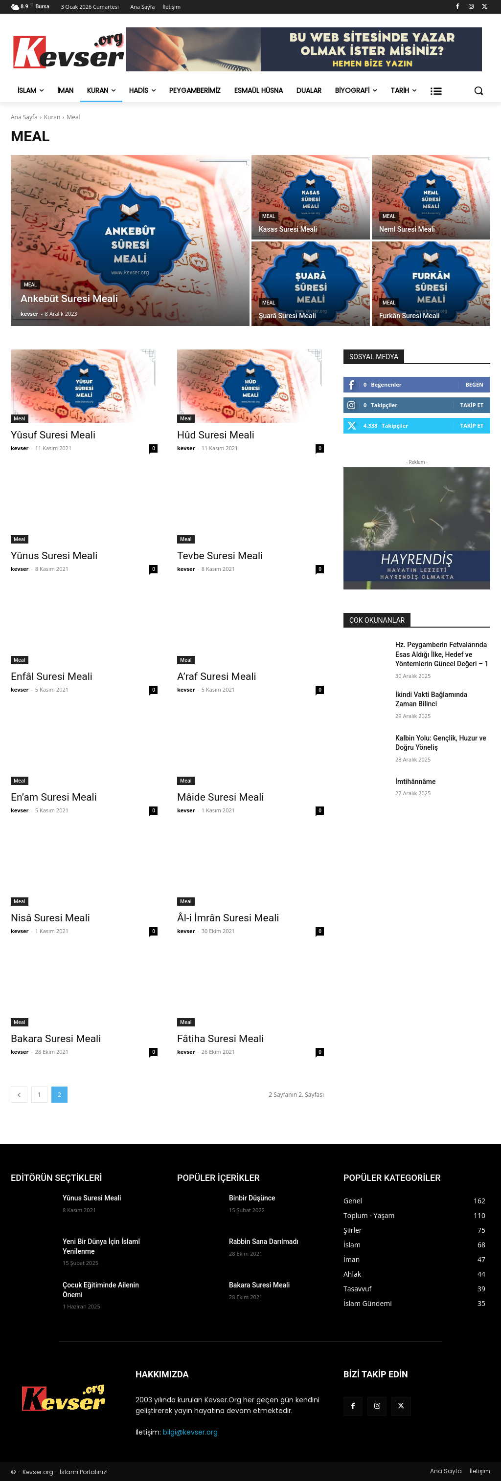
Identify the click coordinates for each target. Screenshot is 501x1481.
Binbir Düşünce (252, 1198)
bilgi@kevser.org (190, 1432)
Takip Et (471, 405)
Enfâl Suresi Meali (51, 676)
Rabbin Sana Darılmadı (263, 1241)
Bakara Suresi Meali (56, 1039)
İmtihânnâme (415, 781)
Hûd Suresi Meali (215, 435)
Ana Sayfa (24, 117)
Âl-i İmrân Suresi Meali (228, 918)
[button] (478, 90)
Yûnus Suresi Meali (54, 556)
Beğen (474, 384)
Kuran (52, 117)
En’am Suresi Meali (54, 797)
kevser (20, 448)
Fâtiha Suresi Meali (220, 1039)
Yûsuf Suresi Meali (53, 435)
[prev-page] (19, 1095)
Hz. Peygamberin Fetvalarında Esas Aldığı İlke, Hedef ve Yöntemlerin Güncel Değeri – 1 (442, 654)
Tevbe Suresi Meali (220, 556)
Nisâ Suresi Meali (50, 918)
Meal (30, 284)
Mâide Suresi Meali (220, 797)
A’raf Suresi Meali (216, 676)
